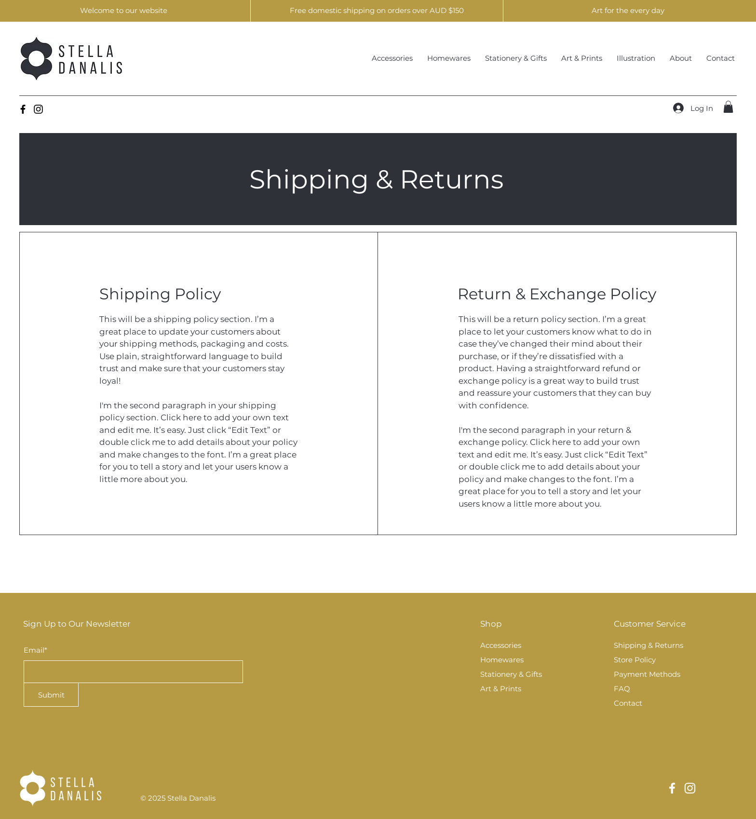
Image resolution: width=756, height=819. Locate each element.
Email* (35, 650)
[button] (728, 107)
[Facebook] (23, 109)
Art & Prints (500, 688)
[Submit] (51, 695)
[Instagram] (38, 109)
